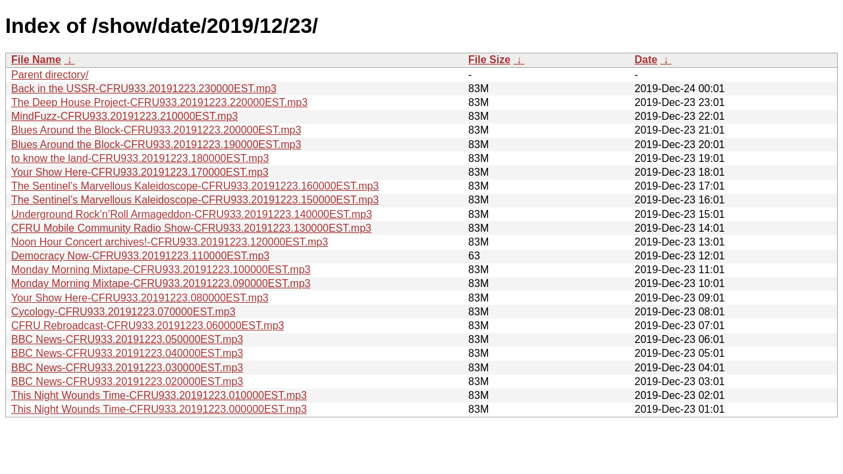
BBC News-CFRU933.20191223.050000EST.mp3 (127, 339)
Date (645, 59)
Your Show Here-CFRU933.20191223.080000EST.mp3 (140, 297)
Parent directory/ (49, 74)
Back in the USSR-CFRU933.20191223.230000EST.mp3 (144, 88)
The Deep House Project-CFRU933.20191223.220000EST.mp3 (159, 102)
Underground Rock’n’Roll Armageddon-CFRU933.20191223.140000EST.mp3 (191, 214)
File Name (36, 59)
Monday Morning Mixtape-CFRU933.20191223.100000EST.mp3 (160, 269)
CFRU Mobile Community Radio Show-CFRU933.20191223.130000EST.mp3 (191, 228)
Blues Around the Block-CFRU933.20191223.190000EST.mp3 (156, 144)
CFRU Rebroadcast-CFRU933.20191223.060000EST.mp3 (147, 325)
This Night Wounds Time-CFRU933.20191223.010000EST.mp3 (159, 395)
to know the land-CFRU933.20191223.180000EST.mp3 (140, 158)
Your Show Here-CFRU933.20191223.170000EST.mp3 (140, 172)
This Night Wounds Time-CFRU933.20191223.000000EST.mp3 (159, 409)
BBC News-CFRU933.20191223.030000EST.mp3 (127, 367)
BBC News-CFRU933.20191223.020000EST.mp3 (127, 381)
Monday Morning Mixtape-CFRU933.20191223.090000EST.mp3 (160, 283)
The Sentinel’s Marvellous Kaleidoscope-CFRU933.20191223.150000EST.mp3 (195, 199)
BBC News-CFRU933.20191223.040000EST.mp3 (127, 353)
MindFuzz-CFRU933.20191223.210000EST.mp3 (124, 116)
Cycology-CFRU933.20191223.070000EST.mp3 (123, 311)
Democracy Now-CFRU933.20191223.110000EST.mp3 (140, 255)
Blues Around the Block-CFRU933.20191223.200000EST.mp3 (156, 130)
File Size (489, 59)
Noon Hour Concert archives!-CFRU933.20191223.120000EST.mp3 (169, 242)
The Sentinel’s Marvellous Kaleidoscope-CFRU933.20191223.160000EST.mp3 (195, 186)
